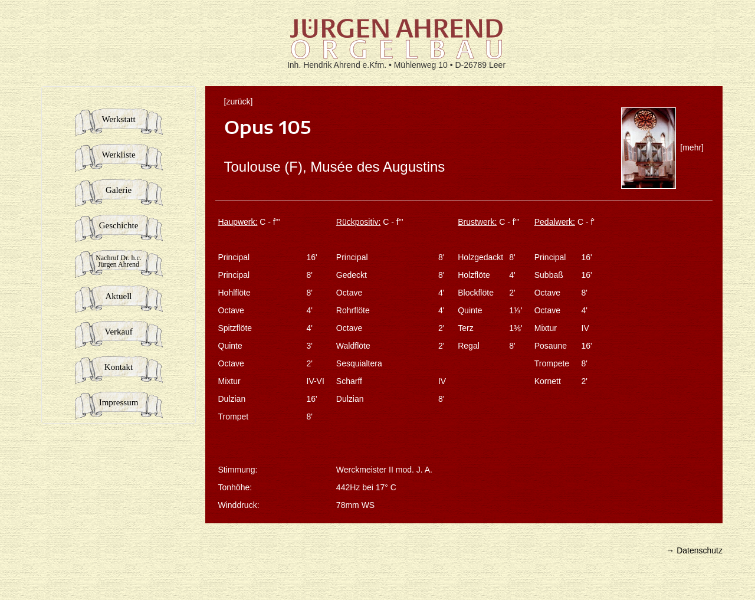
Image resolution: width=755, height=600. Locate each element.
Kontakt (118, 367)
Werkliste (118, 154)
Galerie (119, 190)
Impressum (119, 402)
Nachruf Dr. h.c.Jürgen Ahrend (119, 261)
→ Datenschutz (694, 550)
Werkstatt (118, 119)
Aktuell (119, 296)
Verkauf (118, 331)
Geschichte (119, 225)
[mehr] (662, 147)
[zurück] (238, 101)
